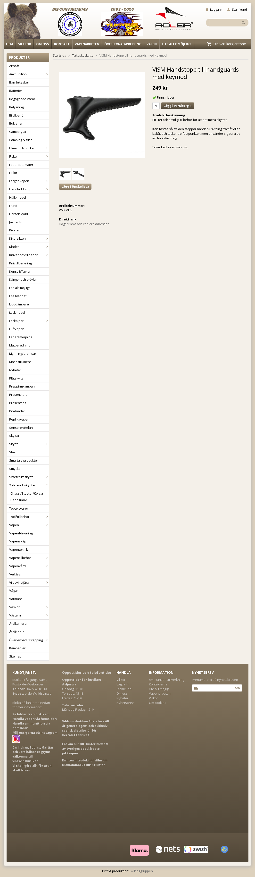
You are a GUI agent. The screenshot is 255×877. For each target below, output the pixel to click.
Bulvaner (16, 123)
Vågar (13, 590)
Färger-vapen (29, 181)
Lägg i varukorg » (178, 105)
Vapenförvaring (21, 533)
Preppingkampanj (22, 386)
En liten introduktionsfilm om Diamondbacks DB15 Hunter (84, 762)
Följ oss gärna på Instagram (35, 732)
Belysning (16, 107)
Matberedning (19, 345)
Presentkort (18, 394)
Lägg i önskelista (75, 186)
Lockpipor (29, 321)
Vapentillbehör (29, 558)
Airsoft (14, 66)
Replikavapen (19, 419)
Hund (13, 205)
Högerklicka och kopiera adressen (84, 224)
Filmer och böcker (29, 148)
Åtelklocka (17, 632)
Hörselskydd (18, 214)
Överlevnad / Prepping (29, 640)
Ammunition (29, 74)
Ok (237, 687)
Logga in (214, 9)
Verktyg (14, 574)
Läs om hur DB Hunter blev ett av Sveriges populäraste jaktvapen (85, 748)
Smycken (16, 468)
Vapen (152, 44)
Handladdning (29, 189)
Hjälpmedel (17, 197)
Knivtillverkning (20, 263)
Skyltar (14, 435)
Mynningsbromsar (22, 353)
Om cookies (157, 702)
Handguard (18, 500)
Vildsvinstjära (29, 582)
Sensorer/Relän (21, 427)
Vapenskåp (17, 541)
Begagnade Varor (22, 99)
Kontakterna (158, 684)
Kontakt (62, 44)
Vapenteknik (18, 549)
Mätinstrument (20, 362)
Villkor (24, 44)
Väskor (29, 607)
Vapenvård (29, 566)
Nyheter (15, 370)
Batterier (15, 90)
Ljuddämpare (19, 304)
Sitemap (15, 656)
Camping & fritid (21, 140)
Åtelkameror (18, 623)
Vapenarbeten (87, 44)
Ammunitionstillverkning (166, 679)
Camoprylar (17, 131)
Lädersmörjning (20, 337)
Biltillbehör (17, 115)
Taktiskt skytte (29, 485)
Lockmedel (17, 312)
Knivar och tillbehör (29, 255)
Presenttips (17, 403)
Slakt (12, 452)
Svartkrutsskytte (29, 477)
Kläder (29, 247)
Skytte (29, 444)
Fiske (29, 156)
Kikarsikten (29, 238)
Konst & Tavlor (20, 271)
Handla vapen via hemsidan (34, 719)
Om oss (42, 44)
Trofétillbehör (29, 516)
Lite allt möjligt (176, 44)
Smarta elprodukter (23, 460)
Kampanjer (17, 648)
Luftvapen (16, 329)
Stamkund (237, 9)
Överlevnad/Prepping (122, 44)
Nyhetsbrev (125, 702)
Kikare (14, 230)
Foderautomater (21, 164)
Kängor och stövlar (23, 279)
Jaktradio (15, 222)
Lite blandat (17, 296)
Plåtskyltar (17, 378)
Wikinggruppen (142, 871)
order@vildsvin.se (38, 693)
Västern (29, 615)
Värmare (15, 599)
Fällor (13, 172)
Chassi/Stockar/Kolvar (26, 493)
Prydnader (17, 411)
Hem (9, 44)
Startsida (59, 55)
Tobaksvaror (18, 508)
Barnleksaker (19, 82)
